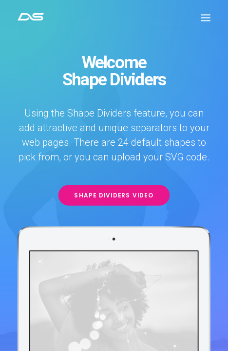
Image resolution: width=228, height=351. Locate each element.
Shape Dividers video (113, 195)
